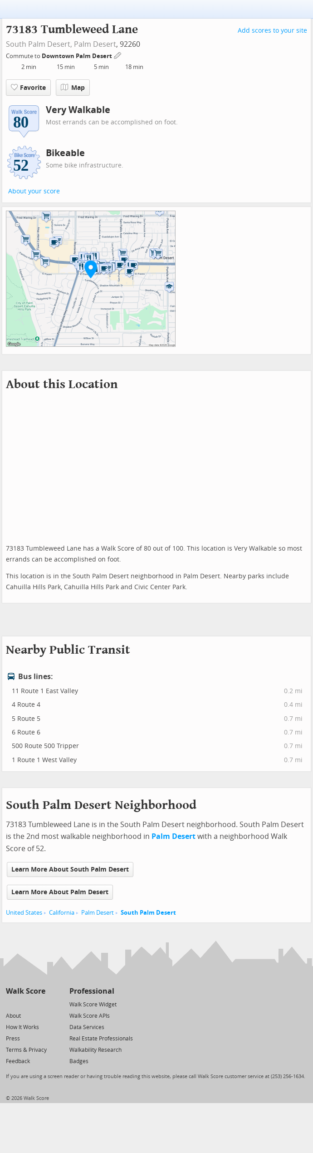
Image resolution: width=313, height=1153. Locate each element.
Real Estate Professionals (101, 1038)
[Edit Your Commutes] (117, 54)
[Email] (39, 1004)
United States (24, 912)
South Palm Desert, (39, 44)
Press (13, 1038)
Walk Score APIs (89, 1016)
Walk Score (25, 991)
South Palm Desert (148, 912)
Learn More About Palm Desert (59, 892)
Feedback (18, 1061)
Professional (91, 991)
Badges (78, 1061)
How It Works (22, 1027)
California (61, 912)
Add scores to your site (272, 30)
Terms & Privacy (26, 1050)
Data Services (86, 1027)
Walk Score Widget (93, 1004)
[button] (91, 269)
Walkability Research (95, 1050)
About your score (34, 191)
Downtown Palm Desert (77, 56)
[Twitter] (11, 1004)
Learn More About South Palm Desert (70, 869)
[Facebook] (25, 1004)
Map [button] (73, 88)
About (13, 1016)
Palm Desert (95, 44)
